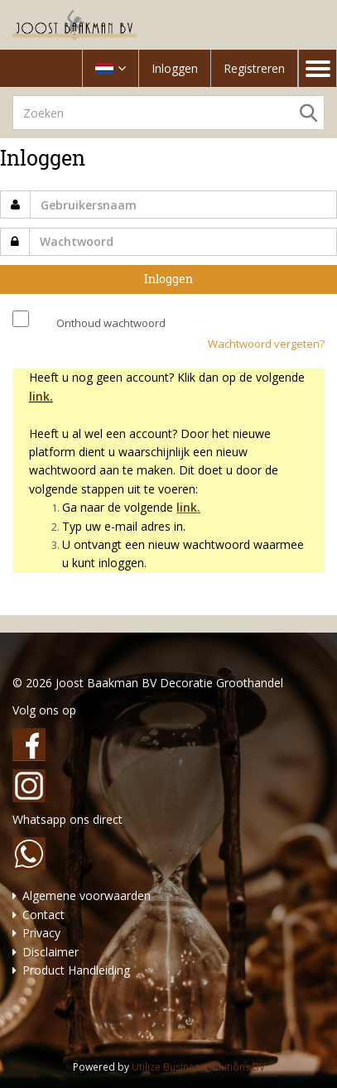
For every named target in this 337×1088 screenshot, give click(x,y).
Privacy (41, 933)
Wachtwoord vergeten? (266, 343)
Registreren (254, 68)
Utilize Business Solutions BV (198, 1067)
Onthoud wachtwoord (111, 322)
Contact (43, 914)
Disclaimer (50, 952)
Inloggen (175, 68)
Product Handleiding (76, 970)
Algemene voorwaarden (86, 895)
